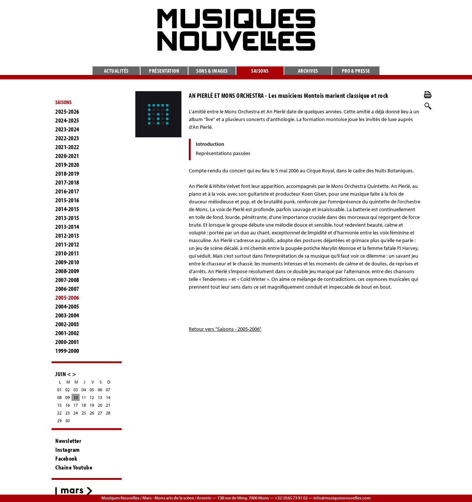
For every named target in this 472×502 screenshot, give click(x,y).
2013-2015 (67, 217)
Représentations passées (223, 153)
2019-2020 (67, 164)
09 (67, 397)
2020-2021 (67, 155)
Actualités (116, 70)
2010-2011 (67, 253)
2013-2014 (67, 226)
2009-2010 (67, 262)
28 (108, 413)
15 (59, 405)
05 (92, 389)
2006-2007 (67, 288)
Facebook (66, 458)
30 (67, 420)
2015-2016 (67, 200)
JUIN (60, 374)
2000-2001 (67, 341)
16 (67, 405)
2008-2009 (67, 271)
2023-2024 (67, 129)
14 (108, 397)
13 (100, 397)
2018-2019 (67, 173)
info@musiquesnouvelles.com (342, 498)
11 (83, 397)
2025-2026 (67, 111)
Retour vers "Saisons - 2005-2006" (225, 329)
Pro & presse (356, 70)
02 (67, 389)
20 (100, 405)
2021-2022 (67, 147)
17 (75, 405)
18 (83, 405)
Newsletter (68, 440)
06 (100, 389)
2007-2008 (67, 279)
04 (83, 389)
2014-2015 (67, 209)
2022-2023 (67, 138)
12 (92, 397)
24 (75, 413)
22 (59, 413)
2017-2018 (67, 182)
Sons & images (212, 70)
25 (83, 413)
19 (92, 405)
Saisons (260, 70)
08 (59, 397)
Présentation (164, 70)
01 (59, 389)
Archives (308, 70)
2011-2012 (67, 244)
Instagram (67, 449)
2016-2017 (67, 191)
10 (75, 397)
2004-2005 (67, 306)
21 (108, 405)
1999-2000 (67, 350)
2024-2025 (67, 120)
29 (59, 420)
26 (92, 413)
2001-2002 (67, 333)
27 (100, 413)
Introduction (210, 144)
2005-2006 (67, 297)
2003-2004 (67, 315)
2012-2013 (67, 235)
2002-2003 (67, 324)
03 (75, 389)
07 (108, 389)
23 (67, 413)
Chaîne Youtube (73, 467)
